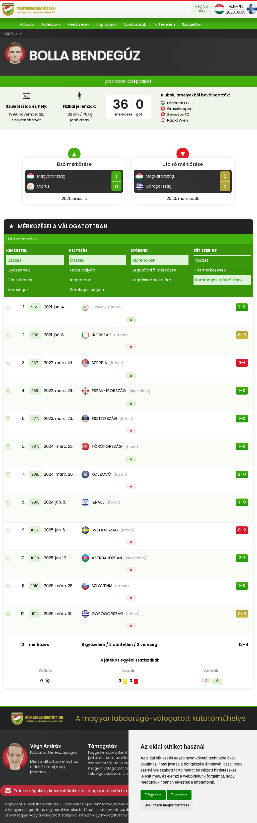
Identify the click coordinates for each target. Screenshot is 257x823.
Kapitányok (106, 24)
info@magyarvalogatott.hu (103, 815)
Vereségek (18, 290)
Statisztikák (135, 24)
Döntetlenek (20, 280)
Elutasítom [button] (179, 795)
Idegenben (80, 280)
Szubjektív (191, 24)
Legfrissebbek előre (151, 280)
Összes (14, 260)
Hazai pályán (82, 270)
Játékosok (50, 24)
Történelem (164, 24)
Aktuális (27, 24)
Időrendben (143, 260)
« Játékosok (13, 33)
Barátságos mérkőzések (219, 280)
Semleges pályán (87, 290)
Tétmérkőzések (210, 270)
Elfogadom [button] (153, 795)
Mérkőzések (78, 24)
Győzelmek (19, 270)
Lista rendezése (21, 239)
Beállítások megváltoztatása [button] (167, 805)
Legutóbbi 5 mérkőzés (154, 270)
